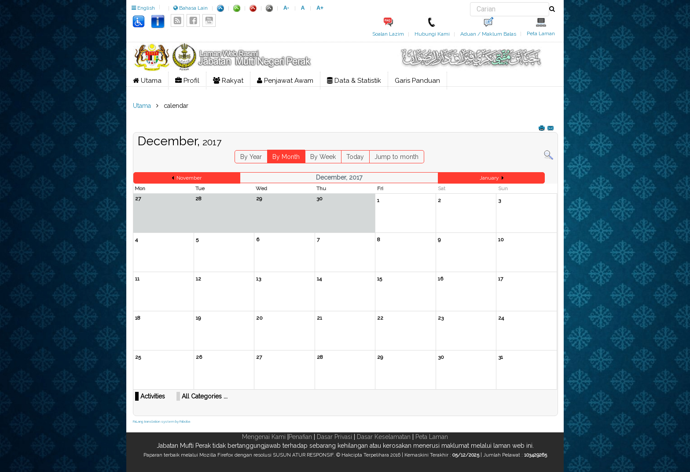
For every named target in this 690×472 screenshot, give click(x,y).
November (189, 178)
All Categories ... (205, 396)
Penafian (300, 436)
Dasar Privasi (334, 436)
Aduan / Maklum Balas (488, 34)
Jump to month (396, 156)
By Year (251, 156)
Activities (152, 396)
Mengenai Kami (264, 436)
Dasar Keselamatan (384, 436)
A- (286, 8)
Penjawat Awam (285, 81)
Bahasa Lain (190, 8)
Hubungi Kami (432, 34)
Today (355, 156)
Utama (147, 81)
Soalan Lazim (388, 34)
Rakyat (228, 81)
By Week (323, 156)
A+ (319, 8)
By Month (286, 156)
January (489, 178)
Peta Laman (541, 33)
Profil (187, 81)
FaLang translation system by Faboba (161, 421)
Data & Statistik (354, 81)
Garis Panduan (417, 81)
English (143, 8)
